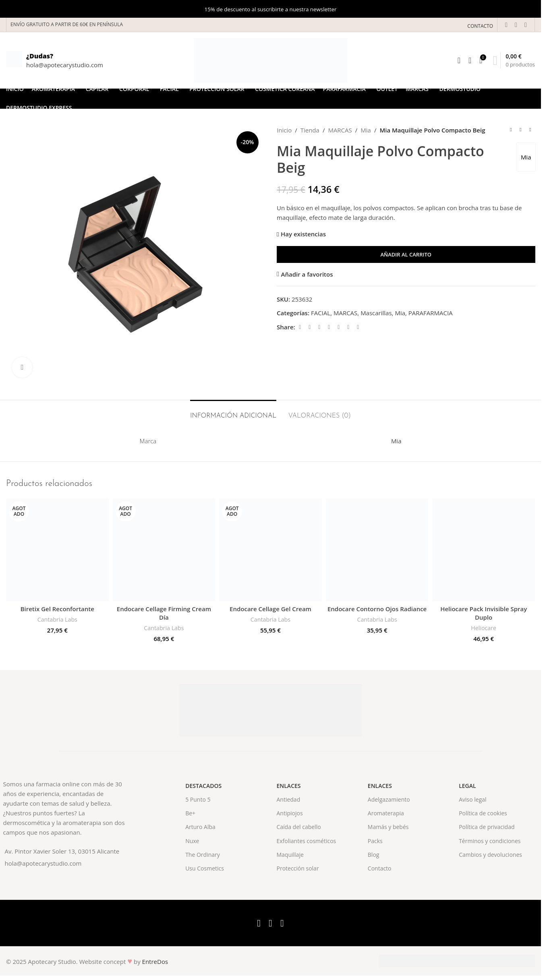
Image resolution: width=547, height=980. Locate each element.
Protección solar (297, 868)
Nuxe (192, 841)
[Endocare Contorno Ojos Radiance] (377, 549)
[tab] (233, 412)
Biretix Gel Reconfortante (57, 609)
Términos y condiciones (489, 841)
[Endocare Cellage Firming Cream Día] (164, 549)
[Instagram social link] (525, 25)
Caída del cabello (298, 827)
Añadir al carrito (405, 254)
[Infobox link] (54, 60)
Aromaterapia (386, 813)
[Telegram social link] (358, 327)
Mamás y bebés (388, 827)
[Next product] (530, 130)
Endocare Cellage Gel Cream (270, 609)
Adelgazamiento (389, 799)
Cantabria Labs (57, 619)
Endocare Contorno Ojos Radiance (377, 609)
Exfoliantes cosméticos (306, 841)
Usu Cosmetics (204, 868)
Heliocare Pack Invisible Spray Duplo (483, 613)
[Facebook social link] (506, 25)
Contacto (380, 868)
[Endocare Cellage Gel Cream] (270, 549)
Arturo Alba (200, 827)
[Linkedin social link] (338, 327)
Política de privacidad (486, 827)
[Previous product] (511, 130)
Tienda (309, 130)
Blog (373, 854)
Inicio (284, 130)
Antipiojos (289, 813)
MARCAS (340, 130)
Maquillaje (289, 854)
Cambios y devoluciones (490, 854)
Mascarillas (376, 313)
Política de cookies (483, 813)
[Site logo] (270, 60)
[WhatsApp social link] (348, 327)
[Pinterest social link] (329, 327)
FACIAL (320, 313)
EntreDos (155, 961)
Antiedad (288, 799)
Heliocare (483, 628)
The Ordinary (202, 854)
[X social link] (516, 25)
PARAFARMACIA (430, 313)
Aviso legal (472, 799)
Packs (375, 841)
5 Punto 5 (197, 799)
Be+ (190, 813)
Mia (366, 130)
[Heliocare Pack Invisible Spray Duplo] (483, 549)
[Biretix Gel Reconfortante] (57, 549)
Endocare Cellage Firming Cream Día (164, 613)
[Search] (459, 60)
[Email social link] (319, 327)
